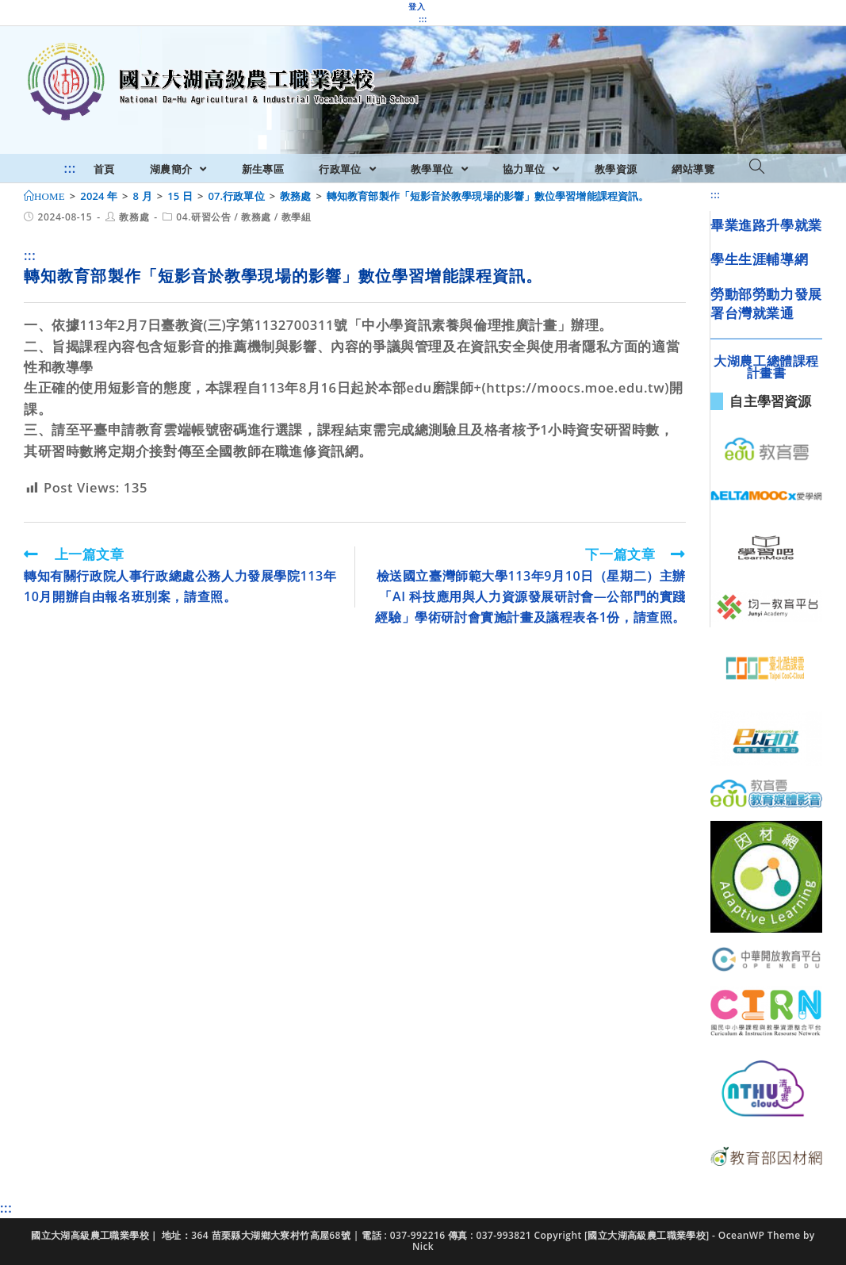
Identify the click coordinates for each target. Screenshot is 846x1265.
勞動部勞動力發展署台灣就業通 (766, 303)
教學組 (296, 217)
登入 (416, 6)
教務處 (134, 217)
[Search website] (757, 167)
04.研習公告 (203, 217)
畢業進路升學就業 (766, 225)
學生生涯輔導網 (759, 259)
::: (423, 19)
